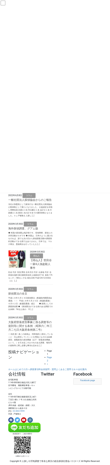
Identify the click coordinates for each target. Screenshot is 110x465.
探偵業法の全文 (17, 293)
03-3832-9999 (19, 411)
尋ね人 (36, 256)
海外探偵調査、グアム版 (23, 228)
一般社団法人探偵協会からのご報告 (30, 200)
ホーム (11, 369)
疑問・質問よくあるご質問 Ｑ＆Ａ (61, 369)
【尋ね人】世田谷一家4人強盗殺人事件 (41, 264)
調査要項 (34, 369)
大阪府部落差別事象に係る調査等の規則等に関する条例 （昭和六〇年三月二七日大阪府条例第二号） (30, 325)
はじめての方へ (22, 369)
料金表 (42, 369)
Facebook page (87, 380)
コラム (29, 195)
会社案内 (82, 369)
